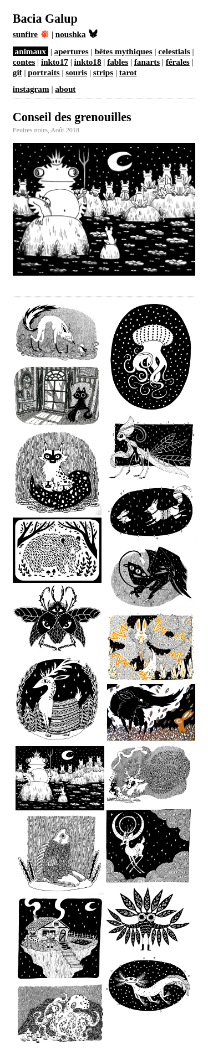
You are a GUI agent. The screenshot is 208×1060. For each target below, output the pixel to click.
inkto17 (54, 61)
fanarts (147, 61)
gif (17, 72)
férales (178, 61)
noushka (76, 34)
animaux (31, 51)
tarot (128, 72)
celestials (174, 51)
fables (117, 61)
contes (24, 61)
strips (103, 72)
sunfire (31, 34)
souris (76, 72)
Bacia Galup (45, 18)
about (65, 89)
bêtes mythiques (123, 51)
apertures (71, 51)
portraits (43, 72)
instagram (31, 89)
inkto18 (88, 61)
